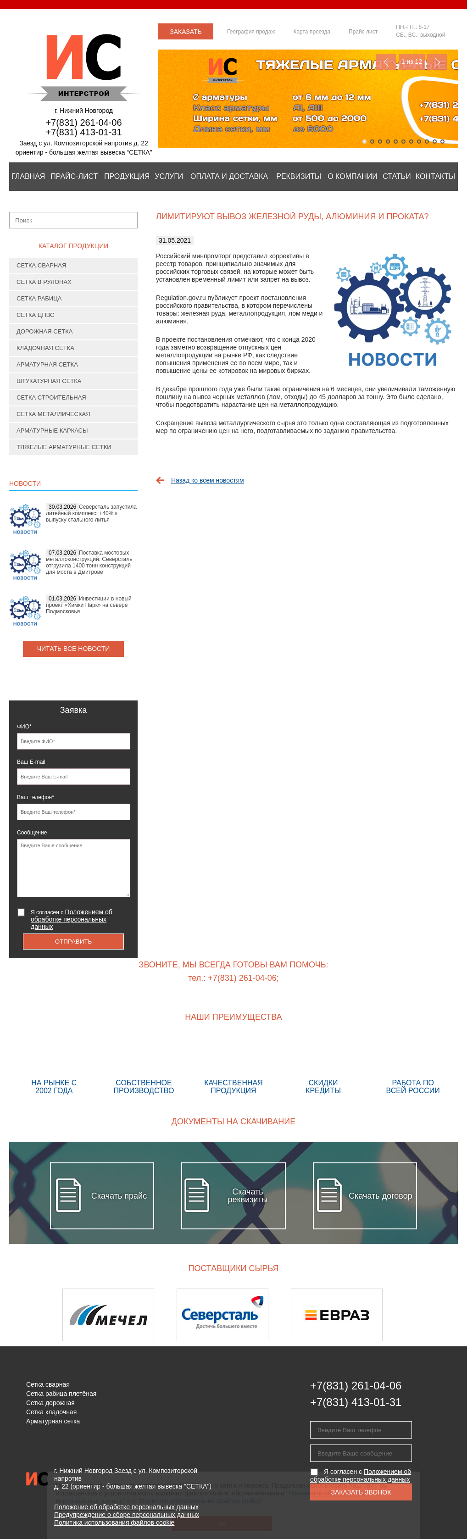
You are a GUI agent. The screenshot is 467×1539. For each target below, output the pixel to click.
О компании (353, 176)
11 (442, 141)
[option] (119, 1315)
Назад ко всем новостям (207, 480)
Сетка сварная (41, 265)
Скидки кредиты (323, 1066)
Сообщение (32, 832)
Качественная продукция (233, 1066)
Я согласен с (71, 919)
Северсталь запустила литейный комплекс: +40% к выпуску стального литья (91, 513)
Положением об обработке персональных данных (71, 919)
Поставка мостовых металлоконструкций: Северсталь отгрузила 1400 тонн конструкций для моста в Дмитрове (89, 562)
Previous (386, 62)
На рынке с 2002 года (54, 1066)
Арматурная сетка (47, 364)
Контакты (435, 176)
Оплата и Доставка (229, 176)
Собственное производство (144, 1066)
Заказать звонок (186, 33)
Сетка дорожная (50, 1402)
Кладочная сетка (45, 347)
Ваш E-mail (31, 762)
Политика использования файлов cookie (114, 1522)
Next (437, 62)
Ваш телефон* (35, 797)
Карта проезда (311, 31)
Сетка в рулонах (44, 281)
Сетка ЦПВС (35, 314)
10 (435, 141)
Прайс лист (363, 31)
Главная (28, 176)
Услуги (169, 176)
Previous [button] (33, 1315)
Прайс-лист (74, 176)
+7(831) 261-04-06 (83, 122)
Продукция (127, 176)
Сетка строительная (51, 397)
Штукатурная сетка (49, 381)
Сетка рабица (39, 298)
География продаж (251, 31)
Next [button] (433, 1315)
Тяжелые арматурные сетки (64, 447)
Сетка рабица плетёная (61, 1393)
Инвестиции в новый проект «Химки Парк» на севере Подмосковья (89, 605)
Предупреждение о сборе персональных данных (126, 1514)
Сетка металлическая (53, 414)
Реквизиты (298, 176)
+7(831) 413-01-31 (83, 132)
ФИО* (24, 726)
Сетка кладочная (51, 1412)
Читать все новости (73, 648)
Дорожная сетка (44, 331)
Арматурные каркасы (52, 430)
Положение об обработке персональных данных (126, 1507)
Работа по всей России (413, 1066)
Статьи (397, 176)
